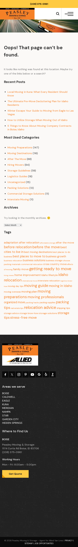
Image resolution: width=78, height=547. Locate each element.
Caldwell (8, 397)
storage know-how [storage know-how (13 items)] (28, 313)
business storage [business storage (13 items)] (54, 260)
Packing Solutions (18, 188)
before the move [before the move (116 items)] (46, 247)
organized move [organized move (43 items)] (14, 302)
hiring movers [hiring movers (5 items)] (9, 275)
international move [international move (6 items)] (29, 281)
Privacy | (69, 540)
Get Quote (15, 474)
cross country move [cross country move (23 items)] (55, 264)
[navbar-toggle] (69, 14)
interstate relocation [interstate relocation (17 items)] (49, 280)
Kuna (5, 404)
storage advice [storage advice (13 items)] (11, 313)
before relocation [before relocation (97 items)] (18, 247)
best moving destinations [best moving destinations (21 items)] (38, 252)
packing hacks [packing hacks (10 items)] (32, 302)
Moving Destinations (19, 153)
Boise (5, 393)
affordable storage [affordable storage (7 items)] (47, 243)
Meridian (8, 408)
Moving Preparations (19, 147)
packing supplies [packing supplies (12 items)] (47, 302)
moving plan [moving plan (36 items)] (29, 291)
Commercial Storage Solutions (25, 193)
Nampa (6, 411)
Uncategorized (16, 182)
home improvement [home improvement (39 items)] (28, 275)
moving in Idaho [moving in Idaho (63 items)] (60, 286)
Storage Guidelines (18, 170)
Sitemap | (29, 543)
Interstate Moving (18, 199)
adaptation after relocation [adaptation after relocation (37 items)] (21, 242)
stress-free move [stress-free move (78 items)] (23, 317)
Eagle (6, 400)
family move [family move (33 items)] (21, 269)
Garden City (10, 419)
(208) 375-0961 (39, 3)
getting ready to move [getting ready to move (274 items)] (50, 268)
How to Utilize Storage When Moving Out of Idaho (37, 120)
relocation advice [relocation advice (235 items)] (40, 307)
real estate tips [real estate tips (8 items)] (17, 308)
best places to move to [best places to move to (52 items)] (29, 256)
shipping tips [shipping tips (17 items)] (63, 308)
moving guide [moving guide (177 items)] (36, 285)
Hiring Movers (15, 165)
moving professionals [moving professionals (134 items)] (45, 296)
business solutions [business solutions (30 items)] (34, 260)
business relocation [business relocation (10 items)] (13, 260)
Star (5, 415)
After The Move (16, 159)
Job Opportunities (44, 543)
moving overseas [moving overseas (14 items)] (12, 291)
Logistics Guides (17, 176)
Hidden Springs (12, 423)
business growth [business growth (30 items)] (56, 256)
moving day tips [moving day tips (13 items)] (15, 286)
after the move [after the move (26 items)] (65, 242)
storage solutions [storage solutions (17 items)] (48, 313)
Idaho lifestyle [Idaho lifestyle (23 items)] (49, 275)
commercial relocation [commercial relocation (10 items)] (32, 264)
